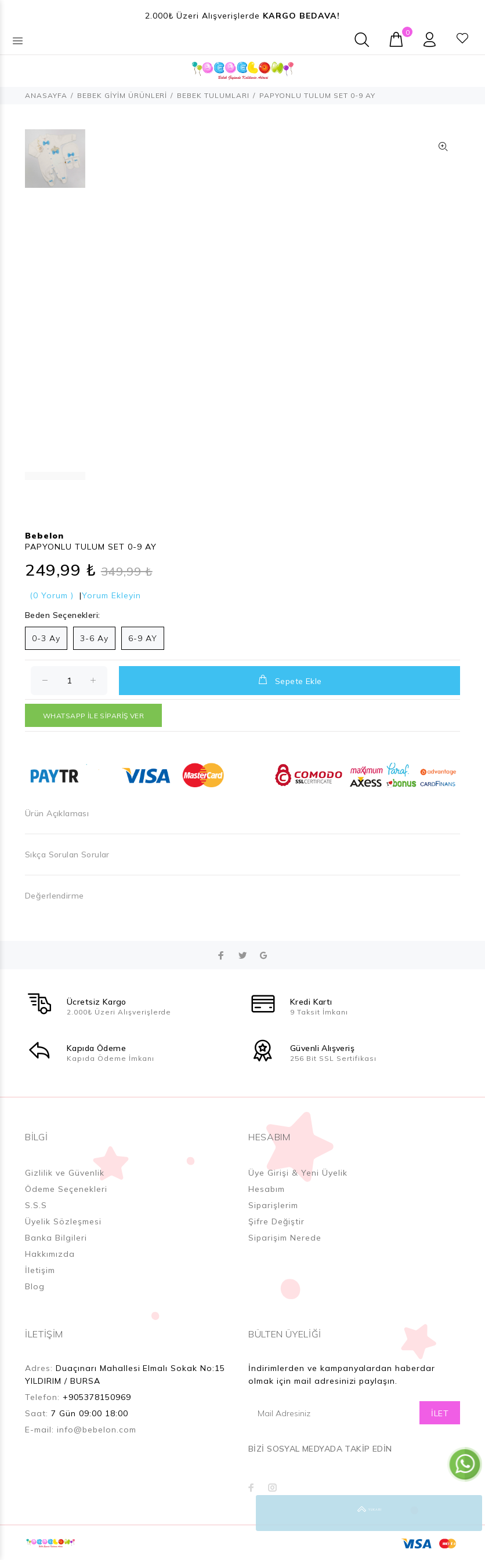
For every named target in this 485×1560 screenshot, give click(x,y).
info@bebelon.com (96, 1429)
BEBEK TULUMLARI (213, 95)
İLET (439, 1413)
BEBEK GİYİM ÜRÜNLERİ (122, 95)
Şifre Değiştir (276, 1221)
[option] (55, 164)
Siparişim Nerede (284, 1237)
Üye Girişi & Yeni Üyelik (298, 1173)
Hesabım (266, 1189)
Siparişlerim (273, 1205)
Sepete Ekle (289, 680)
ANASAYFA (46, 95)
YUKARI (464, 1513)
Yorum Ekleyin (111, 595)
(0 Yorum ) (52, 595)
